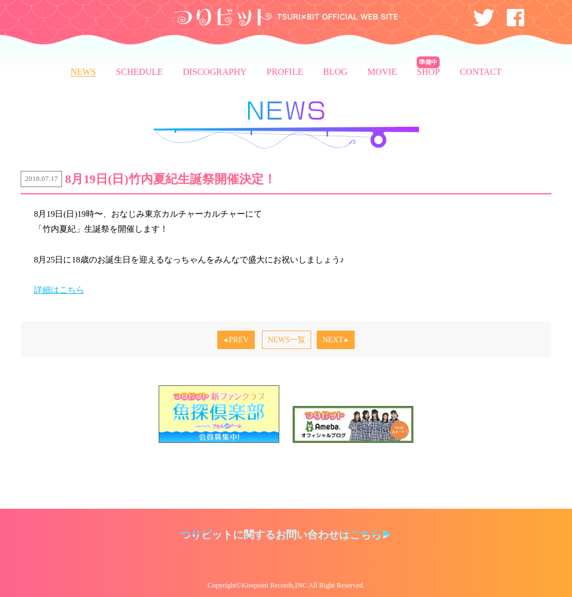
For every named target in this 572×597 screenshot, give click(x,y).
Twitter (483, 17)
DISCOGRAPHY (214, 72)
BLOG (335, 72)
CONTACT (481, 72)
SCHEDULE (139, 72)
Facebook (515, 17)
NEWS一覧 (287, 340)
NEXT (332, 340)
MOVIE (382, 72)
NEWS (286, 125)
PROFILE (284, 72)
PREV (239, 340)
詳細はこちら (59, 289)
